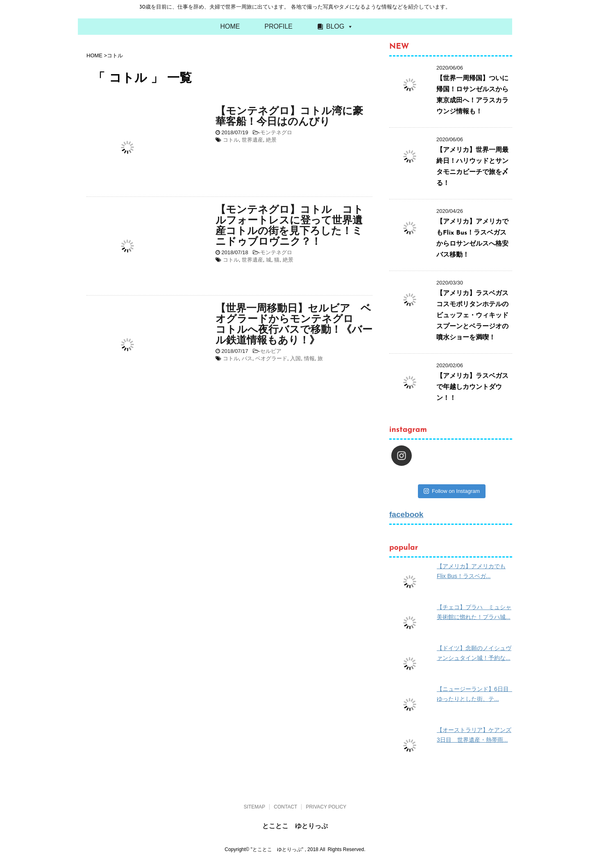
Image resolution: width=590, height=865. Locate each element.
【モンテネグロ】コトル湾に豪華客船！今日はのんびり (289, 116)
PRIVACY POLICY (326, 807)
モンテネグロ (276, 132)
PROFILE (279, 26)
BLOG (335, 26)
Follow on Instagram (452, 491)
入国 (295, 358)
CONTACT (285, 807)
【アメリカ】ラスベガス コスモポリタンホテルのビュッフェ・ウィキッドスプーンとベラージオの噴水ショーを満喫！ (475, 315)
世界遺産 (252, 140)
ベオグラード (271, 358)
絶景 (271, 140)
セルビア (270, 351)
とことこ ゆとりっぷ (295, 825)
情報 (309, 358)
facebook (406, 514)
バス (247, 358)
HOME (230, 26)
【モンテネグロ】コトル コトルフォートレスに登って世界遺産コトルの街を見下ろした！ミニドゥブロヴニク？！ (289, 226)
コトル (231, 140)
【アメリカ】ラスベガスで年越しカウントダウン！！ (472, 387)
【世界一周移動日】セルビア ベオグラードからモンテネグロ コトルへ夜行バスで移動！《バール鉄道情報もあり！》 (294, 325)
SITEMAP (255, 807)
